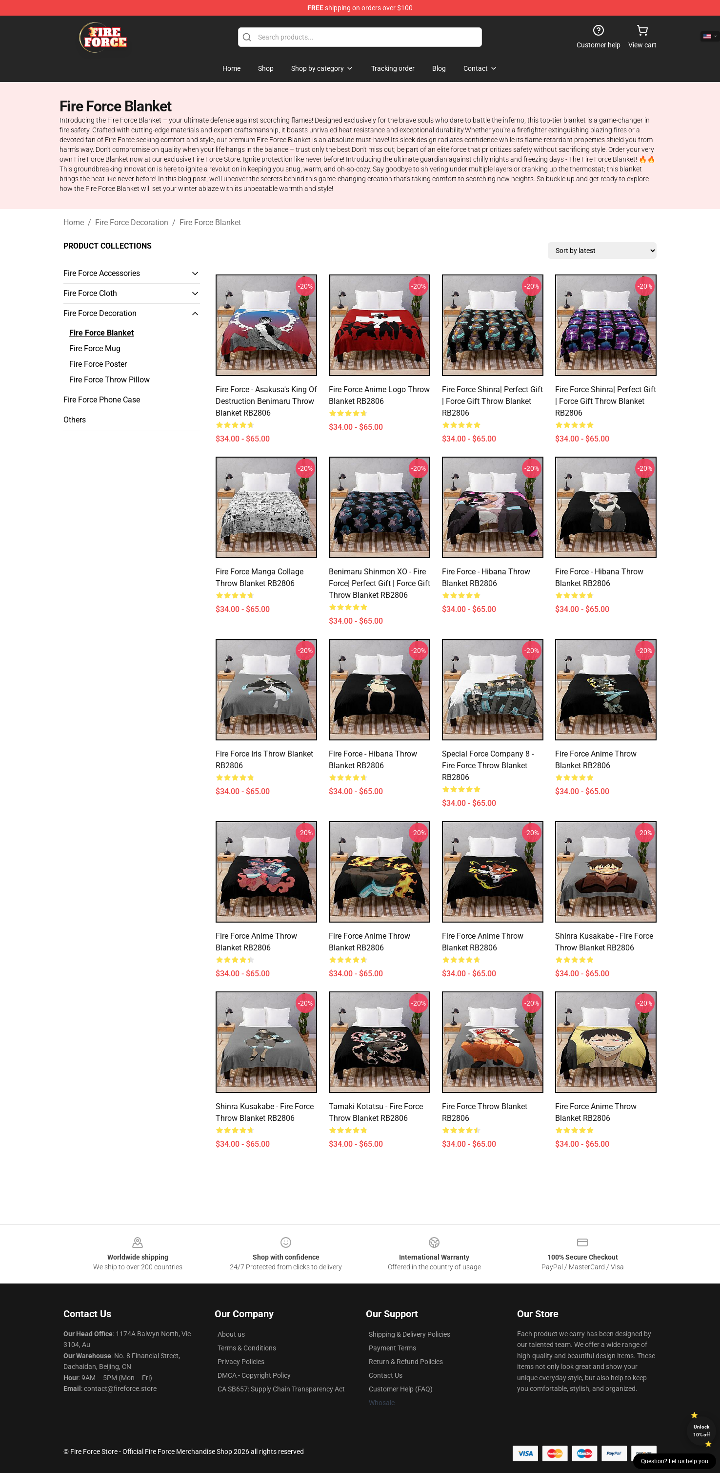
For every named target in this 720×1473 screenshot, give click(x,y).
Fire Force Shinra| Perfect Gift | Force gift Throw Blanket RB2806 (492, 401)
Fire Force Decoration (131, 222)
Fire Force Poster (98, 364)
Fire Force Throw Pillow (109, 379)
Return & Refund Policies (406, 1362)
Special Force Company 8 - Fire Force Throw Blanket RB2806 (488, 765)
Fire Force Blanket (210, 222)
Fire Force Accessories (101, 273)
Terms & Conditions (247, 1348)
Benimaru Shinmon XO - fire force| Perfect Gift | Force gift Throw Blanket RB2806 (379, 583)
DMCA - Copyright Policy (254, 1375)
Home (73, 222)
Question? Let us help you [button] (674, 1461)
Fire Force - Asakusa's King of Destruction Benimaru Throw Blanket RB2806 (266, 401)
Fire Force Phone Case (101, 399)
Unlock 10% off (701, 1430)
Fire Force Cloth (90, 293)
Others (74, 419)
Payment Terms (392, 1348)
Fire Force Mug (94, 348)
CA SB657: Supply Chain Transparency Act (281, 1389)
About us (231, 1334)
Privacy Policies (241, 1362)
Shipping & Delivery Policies (409, 1334)
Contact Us (385, 1375)
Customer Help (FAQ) (401, 1389)
